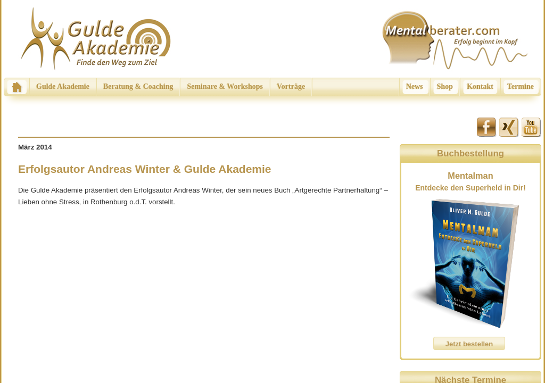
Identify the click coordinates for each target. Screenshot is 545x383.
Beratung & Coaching (138, 86)
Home (16, 87)
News (414, 86)
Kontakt (480, 86)
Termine (520, 86)
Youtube (531, 127)
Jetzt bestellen (469, 344)
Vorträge (291, 86)
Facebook (487, 127)
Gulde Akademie (62, 86)
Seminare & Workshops (225, 86)
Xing (509, 127)
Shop (445, 86)
